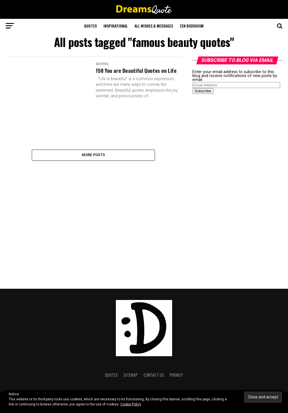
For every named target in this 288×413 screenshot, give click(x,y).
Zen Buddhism (192, 26)
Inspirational (116, 26)
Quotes (90, 26)
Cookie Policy (130, 404)
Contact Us (153, 375)
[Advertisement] (234, 186)
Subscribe (203, 91)
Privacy (176, 375)
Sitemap (130, 375)
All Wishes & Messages (153, 26)
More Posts (93, 156)
